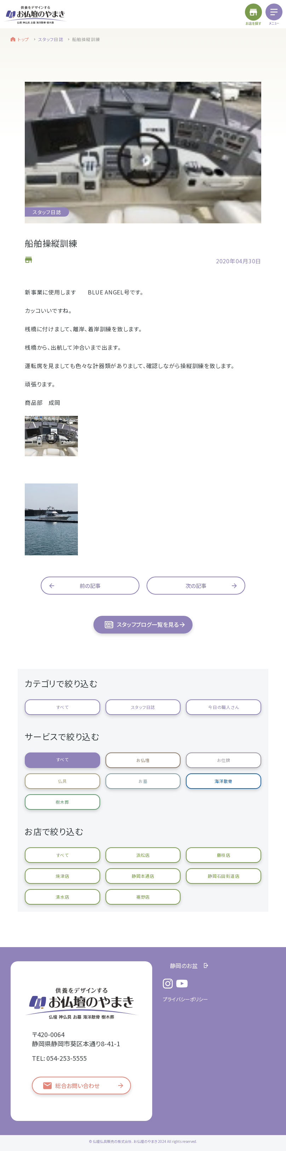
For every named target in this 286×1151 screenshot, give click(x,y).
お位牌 (223, 760)
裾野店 (143, 897)
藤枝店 (223, 855)
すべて (62, 707)
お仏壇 (143, 760)
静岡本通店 (143, 876)
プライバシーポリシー (185, 999)
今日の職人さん (223, 707)
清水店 (62, 897)
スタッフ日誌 (50, 39)
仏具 (62, 781)
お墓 (143, 781)
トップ (23, 39)
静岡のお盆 (184, 965)
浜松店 (143, 855)
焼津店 (62, 876)
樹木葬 (62, 802)
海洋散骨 (223, 781)
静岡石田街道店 (223, 876)
